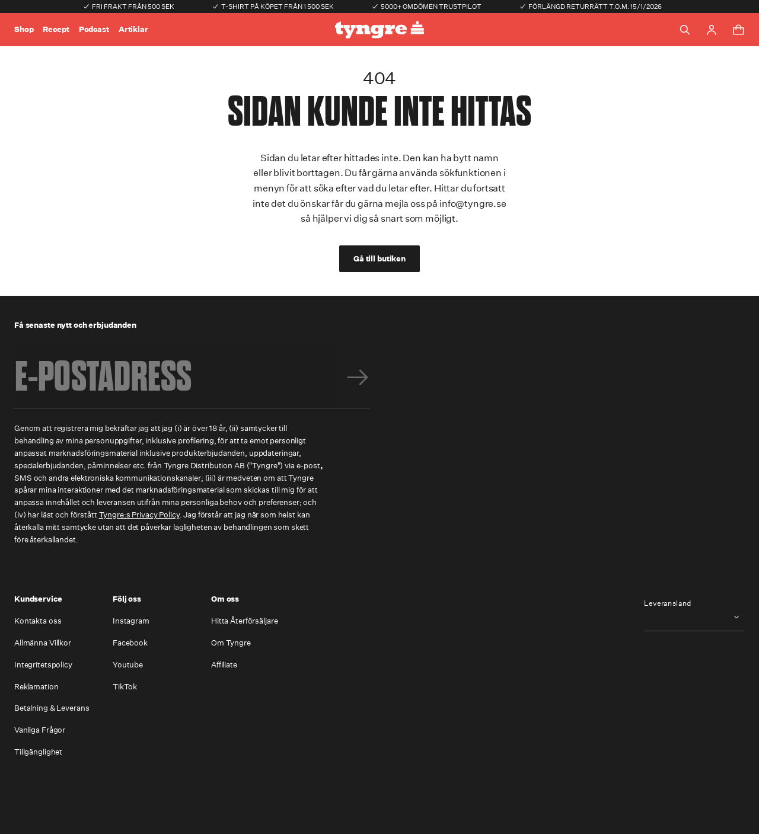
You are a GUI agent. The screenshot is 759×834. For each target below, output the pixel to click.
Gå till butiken (379, 259)
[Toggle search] (684, 29)
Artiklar (133, 29)
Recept (56, 29)
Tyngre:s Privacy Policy (139, 515)
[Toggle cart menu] (738, 29)
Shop (23, 29)
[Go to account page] (711, 30)
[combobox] (694, 617)
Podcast (94, 29)
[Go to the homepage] (379, 30)
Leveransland (667, 603)
